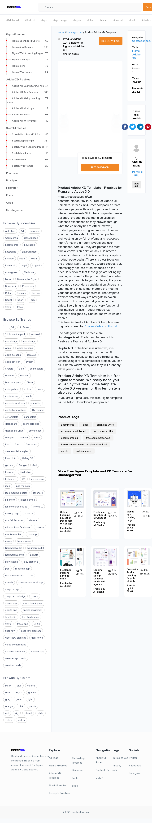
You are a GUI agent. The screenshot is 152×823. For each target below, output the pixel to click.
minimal (40, 527)
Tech (32, 300)
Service (36, 293)
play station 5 (31, 561)
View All (136, 185)
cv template (11, 417)
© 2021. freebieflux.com (76, 812)
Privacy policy (117, 768)
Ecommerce (11, 244)
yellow (8, 720)
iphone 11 (38, 492)
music (8, 541)
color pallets (12, 389)
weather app (37, 651)
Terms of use (120, 757)
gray (7, 699)
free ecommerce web (98, 437)
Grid (34, 465)
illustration (25, 472)
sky (17, 713)
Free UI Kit (10, 458)
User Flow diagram (15, 637)
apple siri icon (12, 361)
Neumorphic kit (13, 548)
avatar (29, 361)
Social (8, 300)
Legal (24, 265)
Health (34, 258)
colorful (31, 685)
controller (35, 403)
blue (19, 685)
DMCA (99, 777)
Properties (28, 286)
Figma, (136, 50)
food (17, 444)
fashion (24, 437)
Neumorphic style (14, 554)
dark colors (30, 417)
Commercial (11, 238)
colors (27, 389)
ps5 (7, 568)
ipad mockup (23, 486)
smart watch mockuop (30, 582)
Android (35, 334)
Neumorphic (24, 541)
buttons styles (13, 382)
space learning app (33, 603)
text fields (10, 617)
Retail (8, 293)
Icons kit (9, 472)
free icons (31, 444)
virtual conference (15, 651)
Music (8, 279)
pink (21, 706)
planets (34, 554)
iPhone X (38, 506)
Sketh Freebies (58, 785)
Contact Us (102, 770)
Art (22, 231)
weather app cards (15, 658)
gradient (32, 692)
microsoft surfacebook (17, 527)
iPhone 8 (10, 499)
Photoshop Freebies (78, 760)
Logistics (37, 265)
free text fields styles (17, 451)
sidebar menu (83, 451)
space (34, 596)
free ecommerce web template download (84, 444)
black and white (105, 424)
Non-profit (11, 286)
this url (112, 326)
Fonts (75, 778)
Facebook (135, 765)
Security (21, 293)
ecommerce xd (69, 437)
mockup (32, 534)
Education (29, 244)
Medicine (29, 272)
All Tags (53, 757)
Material (33, 520)
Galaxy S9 (27, 458)
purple (32, 706)
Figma (19, 692)
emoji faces (35, 430)
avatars (9, 368)
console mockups (15, 403)
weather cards (13, 665)
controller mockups (15, 410)
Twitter (133, 757)
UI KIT (37, 624)
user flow (10, 630)
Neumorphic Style (27, 279)
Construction (31, 238)
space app (11, 603)
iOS (24, 479)
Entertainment (29, 251)
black (8, 685)
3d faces (24, 327)
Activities (10, 231)
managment (11, 272)
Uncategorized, (141, 40)
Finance (9, 258)
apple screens (25, 348)
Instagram (10, 479)
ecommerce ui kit (103, 431)
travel (8, 307)
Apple (8, 348)
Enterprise (10, 251)
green (19, 699)
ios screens (37, 479)
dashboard (11, 423)
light (30, 699)
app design (11, 341)
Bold (21, 368)
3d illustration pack (15, 334)
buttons (24, 375)
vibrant (28, 713)
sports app (11, 610)
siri (31, 575)
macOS (29, 513)
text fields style (30, 617)
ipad (7, 486)
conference (11, 396)
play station (11, 561)
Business (34, 231)
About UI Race (101, 760)
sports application (32, 610)
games (9, 465)
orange (9, 706)
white (40, 713)
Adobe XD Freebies (55, 775)
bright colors (36, 368)
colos (40, 389)
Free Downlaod (110, 41)
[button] (64, 112)
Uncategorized (74, 32)
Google (23, 465)
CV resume (38, 410)
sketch (9, 582)
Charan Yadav (71, 53)
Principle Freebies (59, 793)
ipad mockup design (16, 492)
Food (22, 258)
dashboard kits (31, 423)
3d (12, 327)
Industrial (10, 265)
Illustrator (77, 770)
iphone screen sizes (16, 506)
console (28, 396)
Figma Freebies (58, 765)
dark (7, 692)
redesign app (22, 568)
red (7, 713)
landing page (12, 513)
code (75, 785)
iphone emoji (28, 499)
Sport (20, 300)
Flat (7, 444)
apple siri (31, 354)
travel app (22, 624)
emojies (9, 437)
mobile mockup (13, 534)
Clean (30, 382)
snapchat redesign (15, 596)
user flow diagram (31, 630)
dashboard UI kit (14, 430)
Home (61, 32)
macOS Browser (14, 520)
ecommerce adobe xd (73, 431)
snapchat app (12, 589)
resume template (14, 575)
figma (37, 437)
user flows (37, 637)
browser (9, 375)
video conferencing (15, 644)
